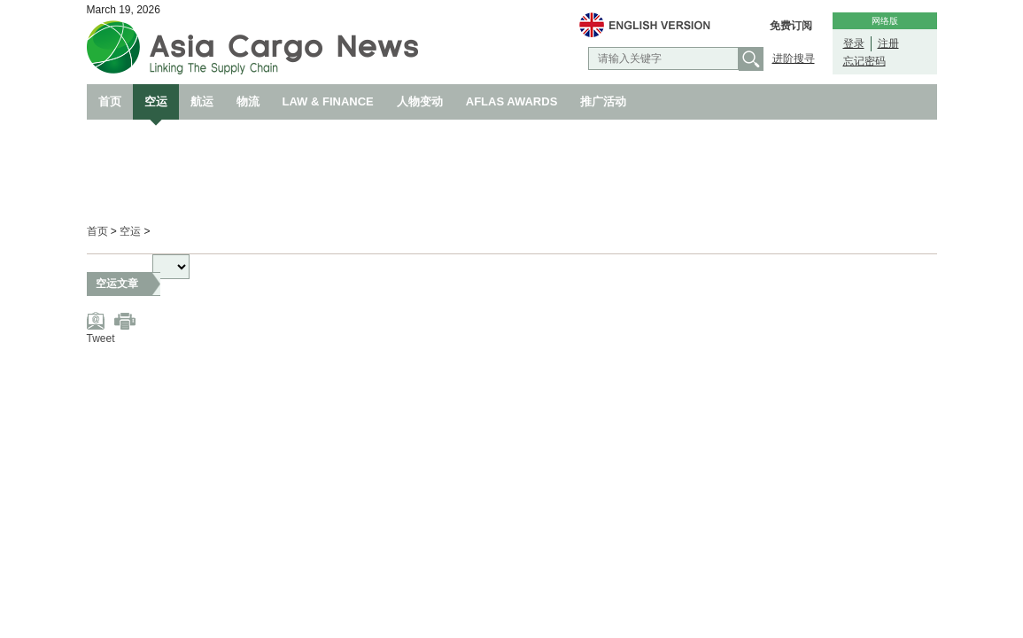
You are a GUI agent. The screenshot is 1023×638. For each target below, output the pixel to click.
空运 (155, 101)
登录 (853, 43)
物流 (248, 101)
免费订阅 (791, 25)
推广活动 (603, 101)
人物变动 (420, 101)
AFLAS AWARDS (512, 101)
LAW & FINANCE (328, 101)
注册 (888, 43)
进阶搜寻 (793, 58)
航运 (201, 101)
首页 (109, 101)
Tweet (101, 338)
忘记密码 (864, 61)
